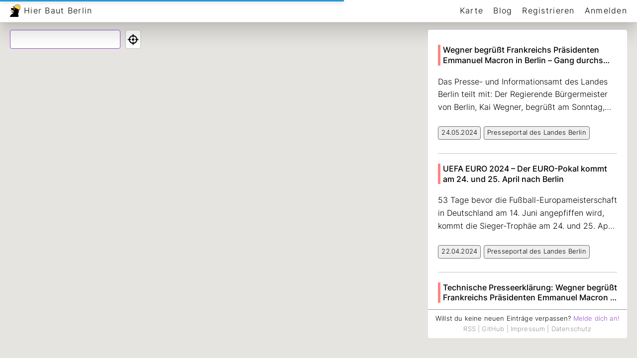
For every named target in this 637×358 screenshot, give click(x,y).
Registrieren (548, 10)
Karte (471, 10)
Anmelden (606, 10)
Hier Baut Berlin (58, 10)
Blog (502, 10)
